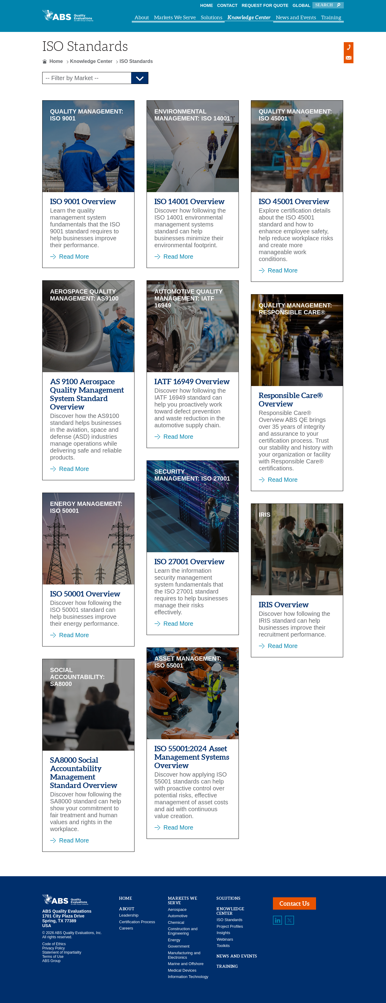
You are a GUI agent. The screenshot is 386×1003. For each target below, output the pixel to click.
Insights (223, 932)
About (141, 17)
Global (301, 5)
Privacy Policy (53, 948)
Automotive (178, 916)
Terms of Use (53, 957)
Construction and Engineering (183, 931)
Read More (74, 256)
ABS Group (51, 961)
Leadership (128, 915)
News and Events (296, 17)
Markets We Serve (175, 17)
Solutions (211, 17)
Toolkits (223, 945)
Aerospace (177, 909)
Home (206, 5)
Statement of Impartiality (61, 952)
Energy (174, 940)
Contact (227, 5)
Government (179, 946)
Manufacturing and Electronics (184, 955)
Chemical (176, 922)
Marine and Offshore (186, 963)
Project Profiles (230, 926)
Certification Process (137, 922)
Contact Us (294, 903)
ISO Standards (229, 919)
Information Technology (188, 976)
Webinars (225, 939)
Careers (126, 928)
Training (331, 17)
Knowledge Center (249, 17)
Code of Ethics (54, 944)
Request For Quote (265, 5)
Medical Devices (182, 970)
